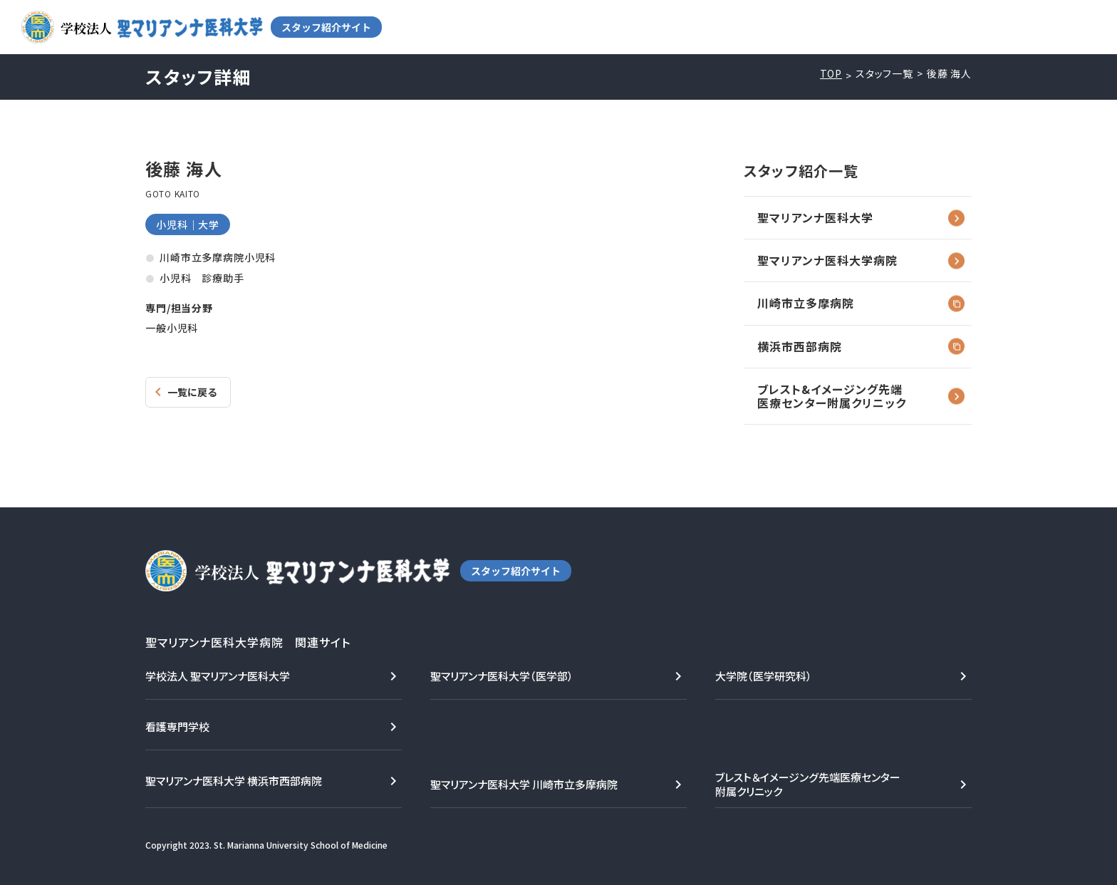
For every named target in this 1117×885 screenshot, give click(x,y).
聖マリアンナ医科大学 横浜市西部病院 (233, 780)
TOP (831, 74)
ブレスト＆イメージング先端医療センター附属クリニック (807, 784)
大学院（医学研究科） (763, 675)
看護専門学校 (177, 726)
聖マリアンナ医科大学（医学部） (501, 675)
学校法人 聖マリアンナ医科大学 (217, 675)
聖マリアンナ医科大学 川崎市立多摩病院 (524, 784)
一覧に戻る (192, 392)
